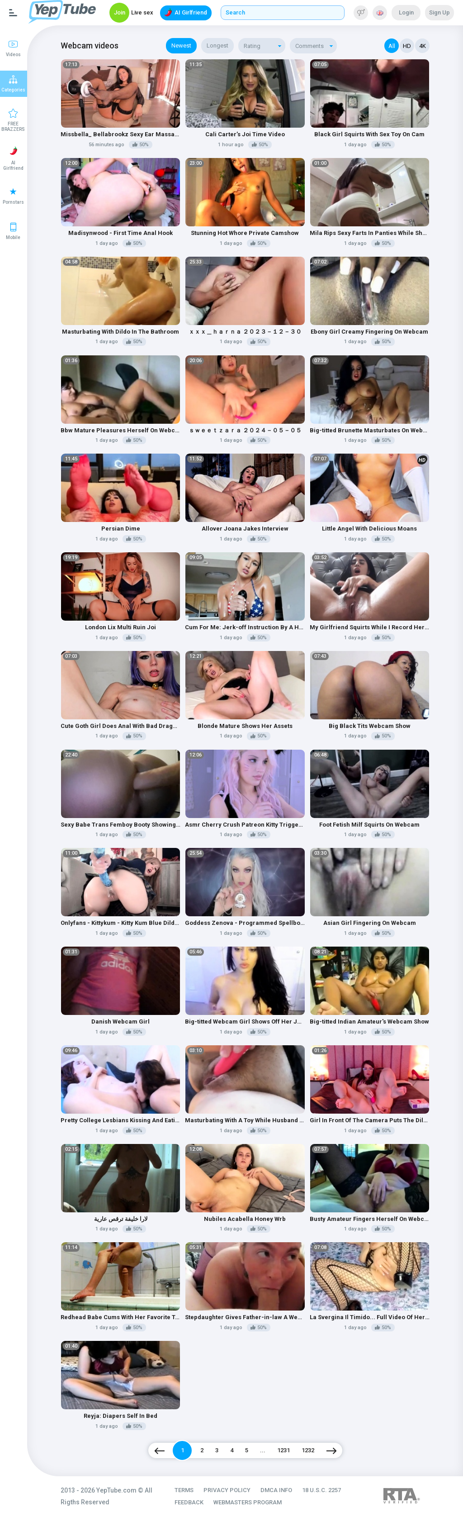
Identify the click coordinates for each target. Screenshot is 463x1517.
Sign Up (439, 12)
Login (406, 12)
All (391, 46)
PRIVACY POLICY (226, 1490)
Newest (181, 45)
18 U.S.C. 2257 (321, 1490)
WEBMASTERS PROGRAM (247, 1502)
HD (407, 46)
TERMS (184, 1490)
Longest (217, 45)
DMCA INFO (276, 1490)
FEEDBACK (189, 1502)
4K (422, 46)
